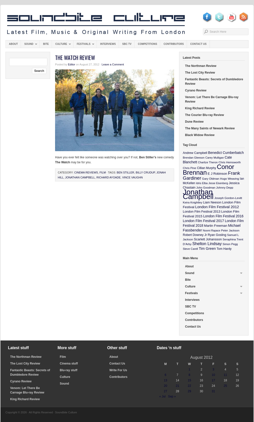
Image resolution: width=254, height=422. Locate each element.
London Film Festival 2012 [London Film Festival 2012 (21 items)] (217, 207)
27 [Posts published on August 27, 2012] (165, 391)
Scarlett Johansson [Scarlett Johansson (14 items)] (208, 239)
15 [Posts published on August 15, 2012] (189, 380)
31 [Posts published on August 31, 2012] (213, 391)
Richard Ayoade (108, 177)
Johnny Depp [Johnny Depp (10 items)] (224, 187)
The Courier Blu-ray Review (204, 115)
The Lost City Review (200, 72)
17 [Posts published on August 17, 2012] (213, 380)
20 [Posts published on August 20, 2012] (165, 386)
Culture (61, 45)
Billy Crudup (145, 172)
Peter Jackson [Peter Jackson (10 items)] (230, 230)
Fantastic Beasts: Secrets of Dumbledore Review (214, 81)
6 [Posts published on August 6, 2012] (165, 375)
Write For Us (118, 370)
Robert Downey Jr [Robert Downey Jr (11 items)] (195, 235)
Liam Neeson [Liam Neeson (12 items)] (212, 202)
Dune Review (194, 121)
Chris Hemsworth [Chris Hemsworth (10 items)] (230, 162)
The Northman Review (200, 66)
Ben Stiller (125, 172)
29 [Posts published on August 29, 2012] (189, 391)
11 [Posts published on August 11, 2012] (225, 375)
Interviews (108, 44)
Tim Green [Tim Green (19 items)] (207, 249)
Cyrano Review (195, 90)
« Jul (162, 396)
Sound (29, 45)
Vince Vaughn (132, 177)
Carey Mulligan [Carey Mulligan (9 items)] (214, 157)
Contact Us (198, 44)
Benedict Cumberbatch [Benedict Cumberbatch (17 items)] (226, 153)
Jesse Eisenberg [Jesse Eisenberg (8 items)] (218, 183)
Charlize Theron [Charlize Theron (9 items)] (208, 162)
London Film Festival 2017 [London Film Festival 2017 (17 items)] (203, 221)
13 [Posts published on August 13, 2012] (165, 380)
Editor (71, 64)
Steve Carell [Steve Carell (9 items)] (190, 248)
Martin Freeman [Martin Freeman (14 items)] (215, 225)
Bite (46, 44)
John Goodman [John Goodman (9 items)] (205, 187)
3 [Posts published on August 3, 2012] (213, 369)
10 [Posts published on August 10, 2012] (213, 375)
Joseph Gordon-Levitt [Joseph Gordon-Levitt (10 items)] (228, 197)
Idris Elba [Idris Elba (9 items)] (202, 183)
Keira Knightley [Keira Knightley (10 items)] (192, 202)
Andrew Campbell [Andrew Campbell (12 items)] (195, 153)
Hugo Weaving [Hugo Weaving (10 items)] (229, 178)
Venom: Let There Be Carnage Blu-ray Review (211, 99)
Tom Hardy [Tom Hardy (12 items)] (224, 249)
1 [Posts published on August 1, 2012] (189, 369)
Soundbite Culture (96, 24)
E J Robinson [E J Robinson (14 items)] (217, 173)
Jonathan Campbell (80, 177)
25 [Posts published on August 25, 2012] (225, 386)
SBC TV (126, 44)
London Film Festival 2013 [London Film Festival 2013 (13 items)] (201, 211)
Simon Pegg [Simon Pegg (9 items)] (230, 244)
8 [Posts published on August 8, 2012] (189, 375)
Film (102, 172)
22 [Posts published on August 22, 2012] (189, 386)
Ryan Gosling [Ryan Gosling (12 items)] (217, 235)
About (13, 44)
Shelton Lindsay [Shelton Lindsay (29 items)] (207, 243)
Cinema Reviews (86, 172)
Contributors (173, 44)
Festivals (84, 45)
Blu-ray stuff (68, 370)
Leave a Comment (113, 64)
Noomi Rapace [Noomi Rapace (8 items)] (211, 230)
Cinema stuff (69, 363)
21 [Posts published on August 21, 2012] (177, 386)
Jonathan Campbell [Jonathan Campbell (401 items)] (198, 194)
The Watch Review (75, 57)
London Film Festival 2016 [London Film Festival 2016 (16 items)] (223, 216)
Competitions (147, 44)
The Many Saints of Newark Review (210, 128)
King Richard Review (200, 108)
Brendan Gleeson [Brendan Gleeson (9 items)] (193, 157)
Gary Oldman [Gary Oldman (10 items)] (210, 178)
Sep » (172, 396)
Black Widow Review (200, 135)
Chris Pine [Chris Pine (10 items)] (189, 167)
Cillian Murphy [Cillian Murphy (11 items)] (206, 168)
